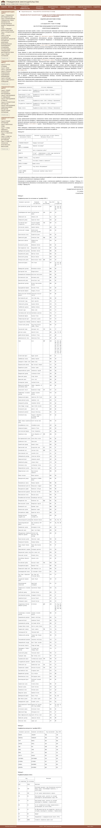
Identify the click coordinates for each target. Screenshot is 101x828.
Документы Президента (39, 7)
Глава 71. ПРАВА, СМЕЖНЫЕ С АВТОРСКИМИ (5, 129)
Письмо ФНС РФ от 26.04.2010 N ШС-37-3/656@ (44, 11)
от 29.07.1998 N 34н (45, 45)
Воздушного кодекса (49, 60)
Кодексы (4, 7)
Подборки (96, 7)
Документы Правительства (25, 7)
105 (42, 60)
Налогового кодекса (47, 36)
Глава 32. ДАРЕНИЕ (6, 69)
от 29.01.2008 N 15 (33, 123)
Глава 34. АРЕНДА (6, 78)
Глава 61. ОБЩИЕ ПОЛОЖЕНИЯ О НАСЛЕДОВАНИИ (5, 92)
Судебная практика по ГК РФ (85, 7)
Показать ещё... (5, 58)
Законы (10, 7)
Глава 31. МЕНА (5, 68)
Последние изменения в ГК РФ (67, 7)
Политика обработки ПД (10, 826)
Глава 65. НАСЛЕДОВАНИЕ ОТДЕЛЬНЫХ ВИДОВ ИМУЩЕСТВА (8, 107)
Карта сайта (90, 826)
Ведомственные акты (53, 7)
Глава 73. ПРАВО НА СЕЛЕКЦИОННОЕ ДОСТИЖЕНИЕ (6, 138)
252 (40, 36)
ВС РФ (15, 7)
